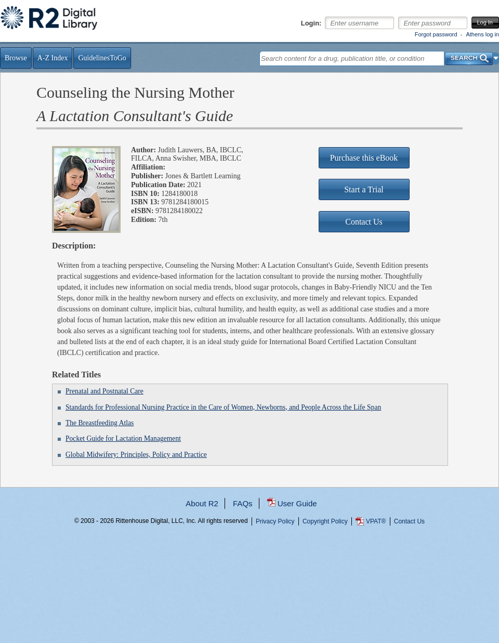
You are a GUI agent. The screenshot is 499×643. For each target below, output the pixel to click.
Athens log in (482, 34)
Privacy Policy (275, 521)
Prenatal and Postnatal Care (104, 391)
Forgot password (436, 34)
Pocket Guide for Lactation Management (123, 438)
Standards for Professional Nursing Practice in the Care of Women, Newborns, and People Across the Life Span (223, 407)
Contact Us (409, 521)
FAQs (243, 503)
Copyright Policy (325, 521)
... (250, 558)
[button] (496, 58)
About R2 (202, 503)
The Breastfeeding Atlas (99, 423)
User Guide (297, 503)
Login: (311, 23)
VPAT (376, 521)
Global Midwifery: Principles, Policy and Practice (136, 454)
